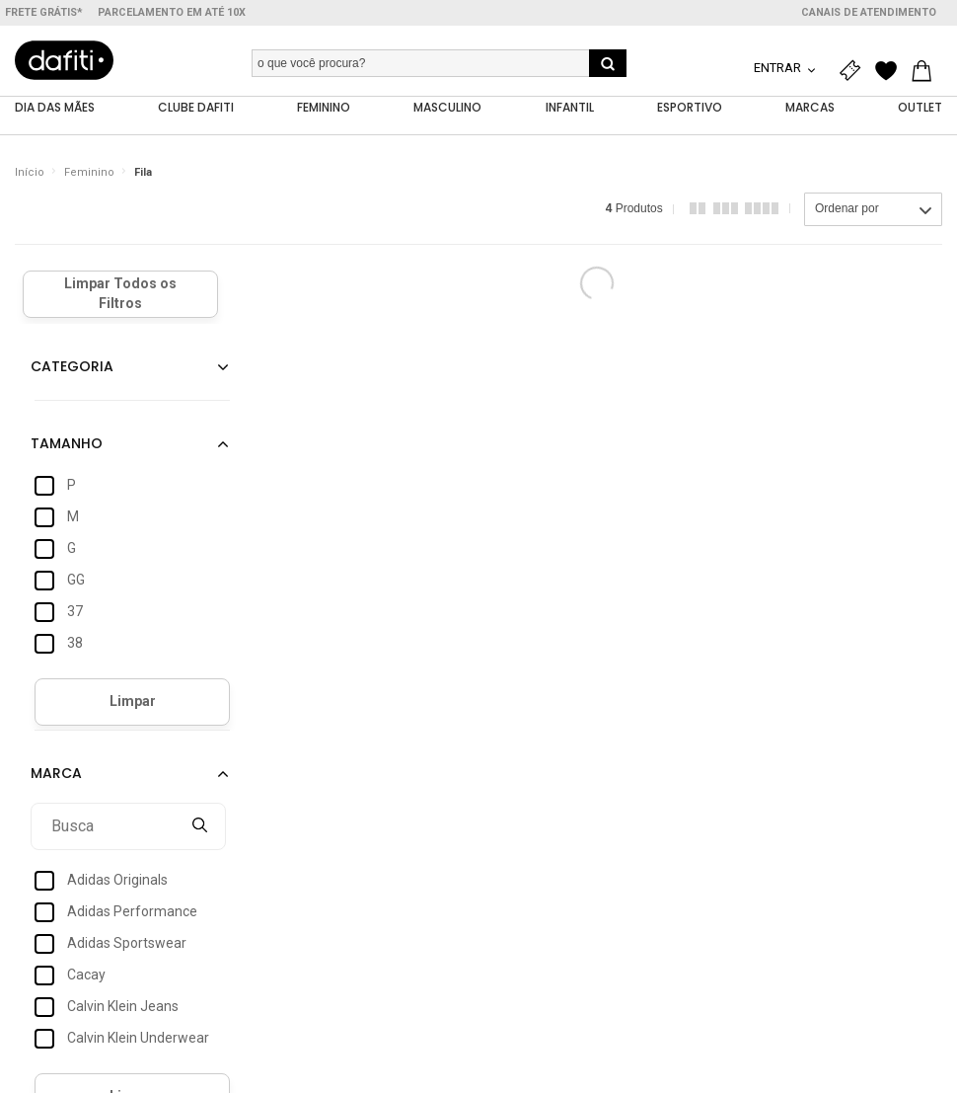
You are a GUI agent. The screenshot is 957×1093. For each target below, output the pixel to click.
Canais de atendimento (868, 12)
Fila (143, 172)
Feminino (89, 172)
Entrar (779, 67)
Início (29, 172)
